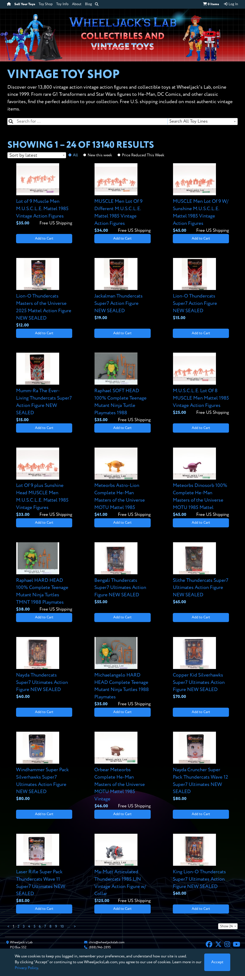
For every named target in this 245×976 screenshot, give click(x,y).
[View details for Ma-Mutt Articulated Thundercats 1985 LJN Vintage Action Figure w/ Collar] (122, 869)
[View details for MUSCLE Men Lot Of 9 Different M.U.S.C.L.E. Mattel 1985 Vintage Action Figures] (122, 198)
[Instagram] (227, 945)
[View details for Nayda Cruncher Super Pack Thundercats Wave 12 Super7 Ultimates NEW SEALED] (201, 766)
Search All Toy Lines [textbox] (188, 121)
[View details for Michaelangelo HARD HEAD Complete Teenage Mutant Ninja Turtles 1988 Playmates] (122, 672)
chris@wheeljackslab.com (106, 942)
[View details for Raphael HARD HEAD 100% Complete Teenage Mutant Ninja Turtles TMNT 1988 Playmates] (44, 577)
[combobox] (202, 121)
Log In (230, 4)
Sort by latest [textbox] (23, 155)
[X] (218, 945)
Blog (88, 4)
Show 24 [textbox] (226, 926)
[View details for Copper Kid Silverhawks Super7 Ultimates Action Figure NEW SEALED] (201, 668)
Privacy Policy (26, 968)
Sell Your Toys (24, 4)
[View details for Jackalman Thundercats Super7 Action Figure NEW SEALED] (122, 289)
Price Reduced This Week (143, 155)
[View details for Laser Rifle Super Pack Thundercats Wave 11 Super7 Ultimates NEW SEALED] (44, 869)
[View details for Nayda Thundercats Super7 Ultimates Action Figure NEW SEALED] (44, 668)
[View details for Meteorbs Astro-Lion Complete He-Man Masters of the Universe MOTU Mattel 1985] (122, 482)
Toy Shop (46, 4)
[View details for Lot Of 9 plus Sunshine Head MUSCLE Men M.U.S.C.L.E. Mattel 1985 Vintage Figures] (44, 482)
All (75, 155)
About (77, 4)
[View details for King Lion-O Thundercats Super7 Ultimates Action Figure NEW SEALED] (201, 865)
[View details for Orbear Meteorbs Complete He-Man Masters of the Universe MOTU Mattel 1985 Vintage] (122, 770)
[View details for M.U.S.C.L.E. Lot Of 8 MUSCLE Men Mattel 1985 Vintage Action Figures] (201, 384)
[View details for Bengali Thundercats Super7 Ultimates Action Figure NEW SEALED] (122, 574)
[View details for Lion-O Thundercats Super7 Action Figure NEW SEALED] (201, 289)
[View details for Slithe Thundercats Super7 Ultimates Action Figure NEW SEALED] (201, 574)
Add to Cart (44, 238)
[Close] (217, 962)
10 (62, 926)
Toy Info (62, 4)
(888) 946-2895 (100, 947)
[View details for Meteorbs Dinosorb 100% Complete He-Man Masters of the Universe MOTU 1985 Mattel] (201, 482)
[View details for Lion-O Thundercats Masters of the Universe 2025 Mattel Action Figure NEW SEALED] (44, 293)
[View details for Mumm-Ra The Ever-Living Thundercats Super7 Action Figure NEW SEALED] (44, 387)
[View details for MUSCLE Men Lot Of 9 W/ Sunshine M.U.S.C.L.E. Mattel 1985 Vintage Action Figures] (201, 198)
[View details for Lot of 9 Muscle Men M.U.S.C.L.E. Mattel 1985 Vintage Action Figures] (44, 195)
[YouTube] (236, 945)
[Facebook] (209, 945)
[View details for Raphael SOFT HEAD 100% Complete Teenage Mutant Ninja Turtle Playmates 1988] (122, 387)
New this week (100, 155)
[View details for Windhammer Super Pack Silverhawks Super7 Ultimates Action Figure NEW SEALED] (44, 766)
